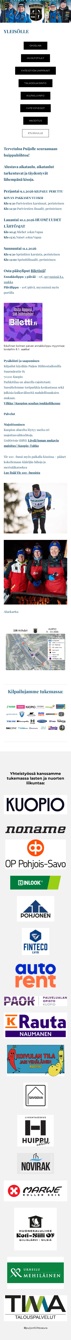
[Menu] (64, 4)
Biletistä (38, 270)
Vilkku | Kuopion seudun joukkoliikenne (32, 403)
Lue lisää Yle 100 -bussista (22, 473)
